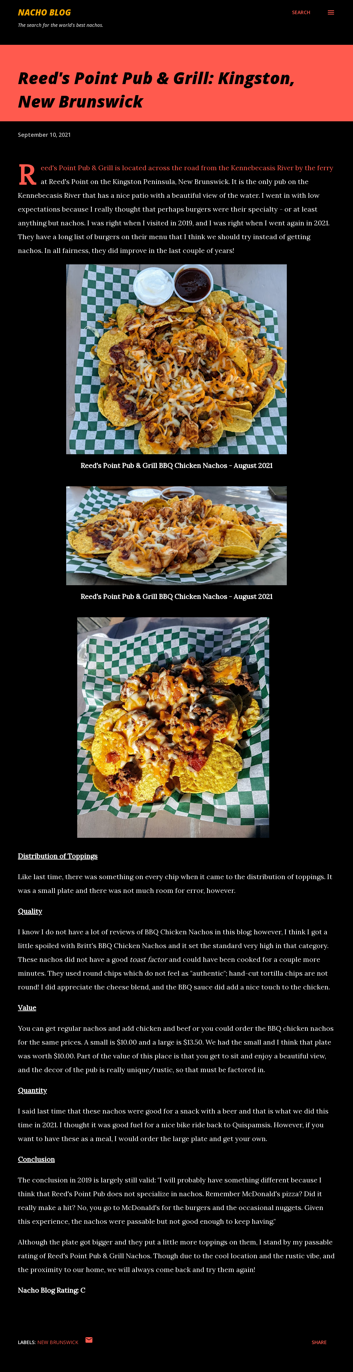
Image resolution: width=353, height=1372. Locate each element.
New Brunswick (57, 1342)
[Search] (301, 12)
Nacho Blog (44, 12)
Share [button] (319, 1342)
